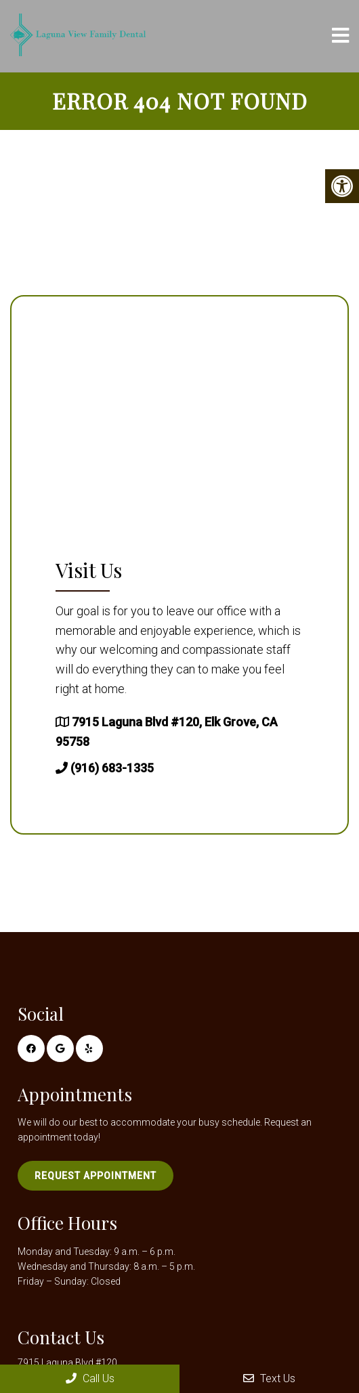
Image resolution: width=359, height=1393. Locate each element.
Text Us (269, 1378)
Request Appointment (95, 1175)
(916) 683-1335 (112, 768)
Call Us (90, 1378)
